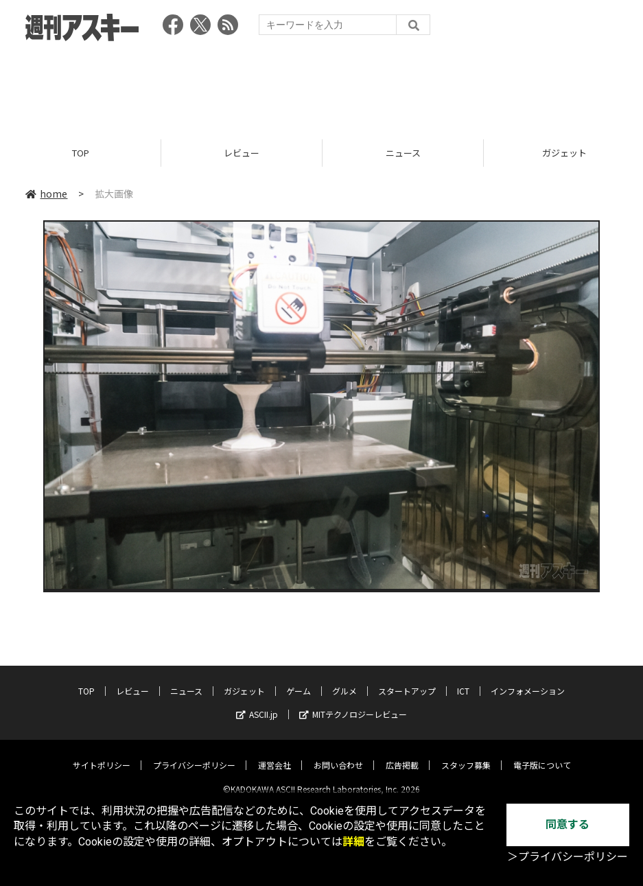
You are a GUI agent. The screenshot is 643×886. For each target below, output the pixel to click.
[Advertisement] (322, 86)
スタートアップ (407, 680)
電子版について (542, 754)
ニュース (403, 152)
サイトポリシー (101, 754)
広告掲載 (402, 754)
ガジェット (244, 680)
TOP (80, 152)
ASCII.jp (257, 703)
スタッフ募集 (466, 754)
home (46, 193)
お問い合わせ (338, 754)
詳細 (353, 841)
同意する (567, 824)
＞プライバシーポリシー (567, 856)
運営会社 (274, 754)
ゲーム (298, 680)
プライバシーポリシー (194, 754)
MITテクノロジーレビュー (353, 703)
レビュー (241, 152)
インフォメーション (528, 680)
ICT (463, 680)
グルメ (344, 680)
